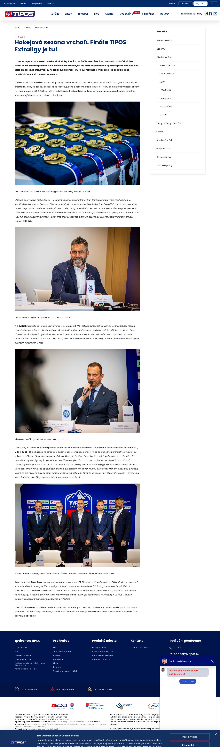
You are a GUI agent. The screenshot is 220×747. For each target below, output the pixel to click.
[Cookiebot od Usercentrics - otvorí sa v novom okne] (18, 741)
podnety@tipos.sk (186, 653)
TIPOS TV (22, 3)
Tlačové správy (164, 165)
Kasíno (159, 131)
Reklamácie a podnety (191, 14)
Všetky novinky (164, 40)
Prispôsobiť (190, 728)
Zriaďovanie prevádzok (102, 651)
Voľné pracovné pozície (26, 669)
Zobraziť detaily (45, 741)
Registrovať (200, 3)
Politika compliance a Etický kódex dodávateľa (30, 664)
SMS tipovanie (36, 3)
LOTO (162, 82)
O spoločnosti (21, 648)
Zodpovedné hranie (62, 651)
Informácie (171, 3)
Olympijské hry (163, 156)
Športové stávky (164, 140)
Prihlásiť (185, 3)
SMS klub (49, 3)
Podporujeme (9, 3)
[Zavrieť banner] (216, 718)
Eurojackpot (165, 98)
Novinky (27, 27)
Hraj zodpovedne (29, 689)
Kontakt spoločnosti (140, 648)
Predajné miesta (99, 648)
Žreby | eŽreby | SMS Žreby (170, 123)
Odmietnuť (189, 737)
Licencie (57, 667)
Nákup (17, 651)
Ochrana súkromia (23, 659)
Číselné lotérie (164, 57)
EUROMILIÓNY (166, 106)
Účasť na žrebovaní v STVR (65, 671)
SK (213, 3)
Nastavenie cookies (103, 689)
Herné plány (58, 659)
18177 (177, 648)
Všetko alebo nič (168, 65)
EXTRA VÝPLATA (167, 73)
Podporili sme (163, 148)
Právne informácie (23, 655)
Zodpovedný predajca (102, 655)
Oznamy (160, 48)
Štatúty (56, 663)
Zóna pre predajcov (101, 659)
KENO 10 (163, 114)
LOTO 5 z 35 (165, 90)
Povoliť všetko (189, 720)
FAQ (55, 648)
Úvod (17, 27)
